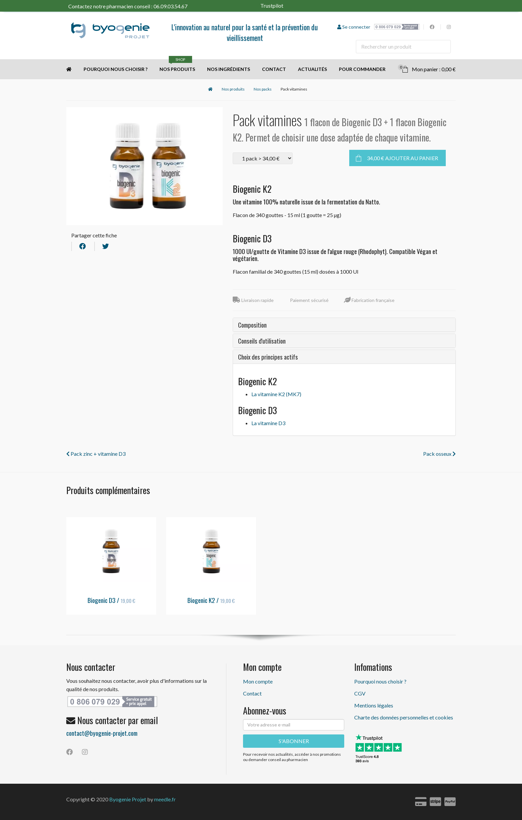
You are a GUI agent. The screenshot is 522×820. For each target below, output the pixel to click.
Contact (274, 69)
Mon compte (258, 681)
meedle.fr (165, 799)
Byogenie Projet (127, 799)
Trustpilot (280, 5)
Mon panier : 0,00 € (427, 68)
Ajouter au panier (402, 158)
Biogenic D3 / (111, 600)
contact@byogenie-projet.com (101, 732)
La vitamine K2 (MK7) (276, 394)
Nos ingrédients (228, 69)
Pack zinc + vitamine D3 (96, 453)
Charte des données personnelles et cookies (403, 717)
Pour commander (362, 69)
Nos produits (177, 65)
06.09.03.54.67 (170, 6)
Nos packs (263, 89)
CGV (360, 693)
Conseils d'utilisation (262, 340)
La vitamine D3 (268, 423)
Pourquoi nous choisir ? (115, 69)
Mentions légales (373, 705)
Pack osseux (439, 453)
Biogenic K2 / (211, 600)
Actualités (312, 69)
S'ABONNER (294, 741)
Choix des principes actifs (268, 356)
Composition (252, 324)
